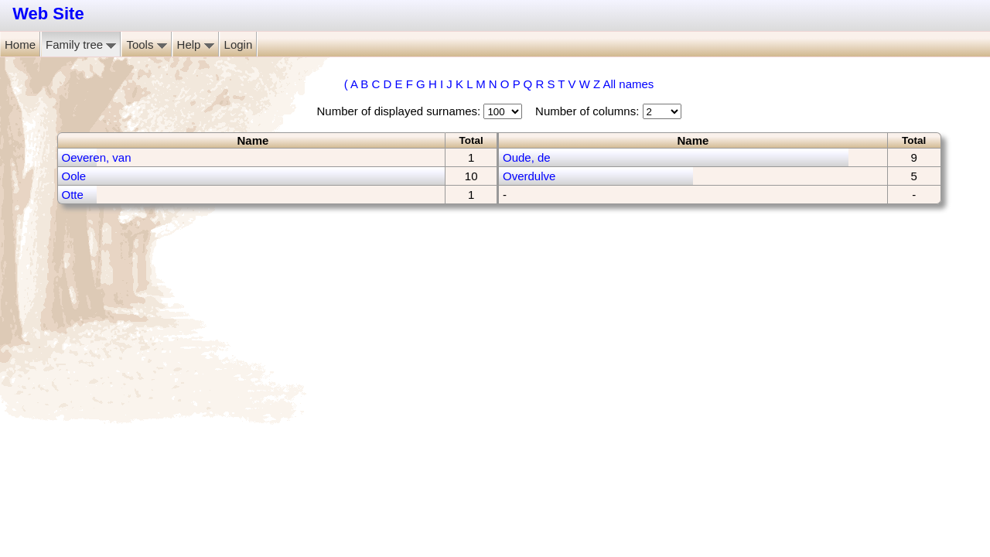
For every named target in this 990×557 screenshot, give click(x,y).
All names (628, 84)
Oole (74, 176)
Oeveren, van (96, 157)
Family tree (81, 44)
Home (20, 44)
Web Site (48, 13)
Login (238, 44)
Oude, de (527, 157)
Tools (146, 44)
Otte (73, 194)
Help (195, 44)
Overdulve (529, 176)
